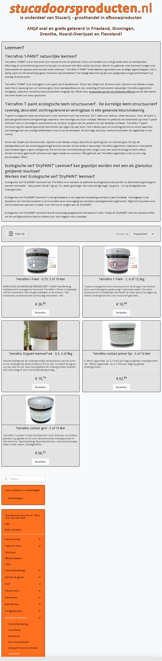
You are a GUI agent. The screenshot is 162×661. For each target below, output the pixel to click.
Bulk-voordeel (13, 95)
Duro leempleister (18, 207)
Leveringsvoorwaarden (68, 563)
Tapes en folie (23, 111)
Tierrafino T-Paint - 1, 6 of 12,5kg (133, 328)
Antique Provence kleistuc (23, 213)
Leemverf (14, 219)
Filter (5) (77, 280)
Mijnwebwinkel (132, 653)
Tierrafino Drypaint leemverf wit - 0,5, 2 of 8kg (75, 410)
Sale (7, 89)
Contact (23, 296)
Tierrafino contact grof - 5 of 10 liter (75, 492)
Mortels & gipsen (23, 143)
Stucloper (10, 117)
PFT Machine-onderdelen (23, 256)
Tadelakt (13, 225)
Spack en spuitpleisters (18, 243)
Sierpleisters (23, 156)
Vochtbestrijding (14, 281)
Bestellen (75, 367)
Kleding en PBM (23, 263)
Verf (23, 149)
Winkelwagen (15, 63)
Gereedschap (23, 105)
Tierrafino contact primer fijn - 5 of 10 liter (133, 410)
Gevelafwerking (14, 287)
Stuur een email (64, 556)
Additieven (14, 231)
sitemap (70, 653)
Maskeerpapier (13, 123)
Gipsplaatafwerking (16, 269)
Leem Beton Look (18, 237)
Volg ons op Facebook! (19, 315)
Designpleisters (23, 176)
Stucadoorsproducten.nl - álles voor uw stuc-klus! (22, 82)
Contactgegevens (65, 560)
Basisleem (14, 201)
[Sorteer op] (131, 281)
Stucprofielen (23, 249)
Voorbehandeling (23, 136)
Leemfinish (14, 195)
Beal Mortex (23, 170)
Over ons (10, 302)
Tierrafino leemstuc (23, 183)
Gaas (8, 129)
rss (79, 653)
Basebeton (23, 163)
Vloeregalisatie (13, 275)
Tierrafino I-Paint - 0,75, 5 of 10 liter (75, 328)
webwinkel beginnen (96, 653)
